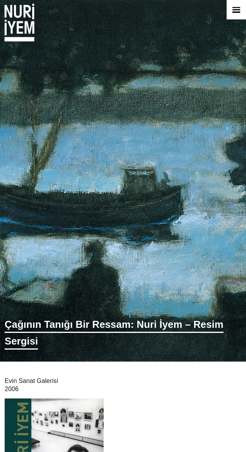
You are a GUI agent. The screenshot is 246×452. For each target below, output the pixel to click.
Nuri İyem (19, 22)
